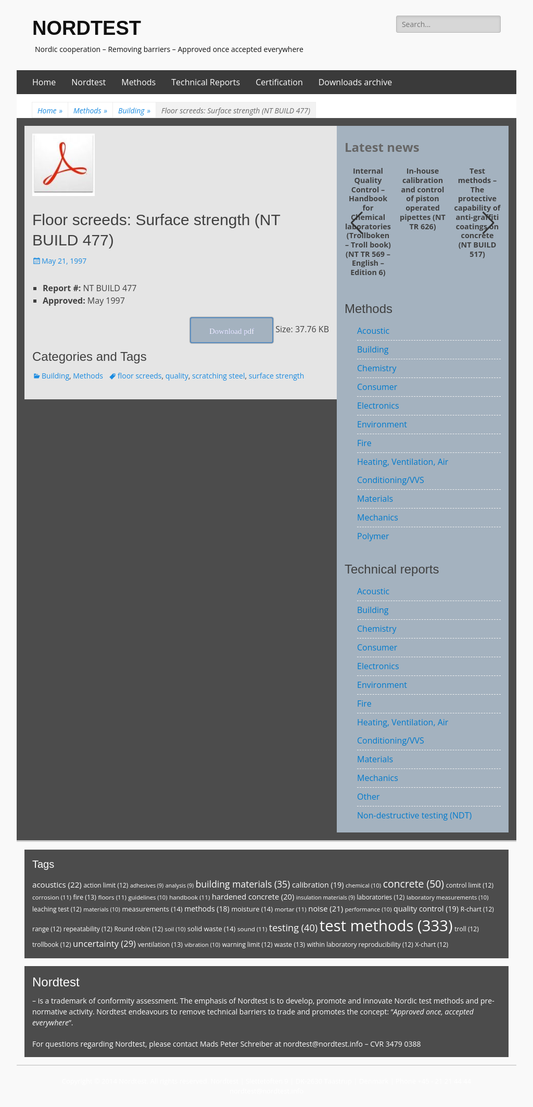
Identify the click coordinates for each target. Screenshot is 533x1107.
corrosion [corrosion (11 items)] (51, 897)
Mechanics (377, 517)
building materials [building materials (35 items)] (243, 884)
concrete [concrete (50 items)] (413, 884)
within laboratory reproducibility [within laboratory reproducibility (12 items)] (360, 944)
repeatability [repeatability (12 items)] (88, 928)
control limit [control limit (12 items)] (469, 885)
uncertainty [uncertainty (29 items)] (104, 943)
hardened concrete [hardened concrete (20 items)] (253, 896)
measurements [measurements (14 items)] (152, 909)
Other (368, 796)
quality (177, 376)
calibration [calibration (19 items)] (318, 885)
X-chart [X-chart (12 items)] (431, 944)
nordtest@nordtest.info (323, 1044)
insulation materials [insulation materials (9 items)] (325, 897)
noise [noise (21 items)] (325, 908)
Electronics (378, 405)
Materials (375, 498)
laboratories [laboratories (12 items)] (381, 897)
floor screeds (140, 376)
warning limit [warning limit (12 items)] (247, 944)
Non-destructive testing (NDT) (414, 815)
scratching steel (218, 376)
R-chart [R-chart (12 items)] (477, 909)
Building (134, 110)
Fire (364, 443)
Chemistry (377, 368)
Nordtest (88, 82)
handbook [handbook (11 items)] (189, 897)
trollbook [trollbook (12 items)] (51, 944)
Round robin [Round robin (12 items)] (138, 928)
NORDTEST (86, 28)
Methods (138, 82)
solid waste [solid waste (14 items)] (211, 928)
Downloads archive (355, 82)
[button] (488, 223)
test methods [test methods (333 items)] (386, 925)
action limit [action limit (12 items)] (105, 885)
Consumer (377, 387)
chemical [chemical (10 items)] (363, 885)
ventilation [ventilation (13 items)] (160, 944)
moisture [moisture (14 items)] (252, 909)
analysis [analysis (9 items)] (180, 885)
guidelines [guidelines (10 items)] (147, 897)
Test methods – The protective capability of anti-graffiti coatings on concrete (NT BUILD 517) (477, 212)
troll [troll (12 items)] (466, 928)
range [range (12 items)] (46, 928)
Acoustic (373, 330)
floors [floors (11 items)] (112, 897)
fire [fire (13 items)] (84, 897)
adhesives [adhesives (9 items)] (146, 885)
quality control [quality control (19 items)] (426, 909)
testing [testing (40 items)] (293, 927)
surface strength (276, 376)
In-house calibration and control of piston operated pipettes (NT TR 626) (423, 198)
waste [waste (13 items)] (289, 944)
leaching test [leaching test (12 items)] (57, 909)
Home (44, 82)
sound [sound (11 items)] (252, 929)
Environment (382, 424)
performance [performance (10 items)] (368, 909)
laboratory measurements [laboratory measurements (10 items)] (448, 897)
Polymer (373, 536)
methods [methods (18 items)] (207, 909)
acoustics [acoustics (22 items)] (57, 884)
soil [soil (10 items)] (175, 929)
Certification (279, 82)
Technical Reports (205, 82)
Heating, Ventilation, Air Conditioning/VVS (402, 471)
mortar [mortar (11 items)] (291, 909)
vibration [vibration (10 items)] (202, 944)
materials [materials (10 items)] (101, 909)
